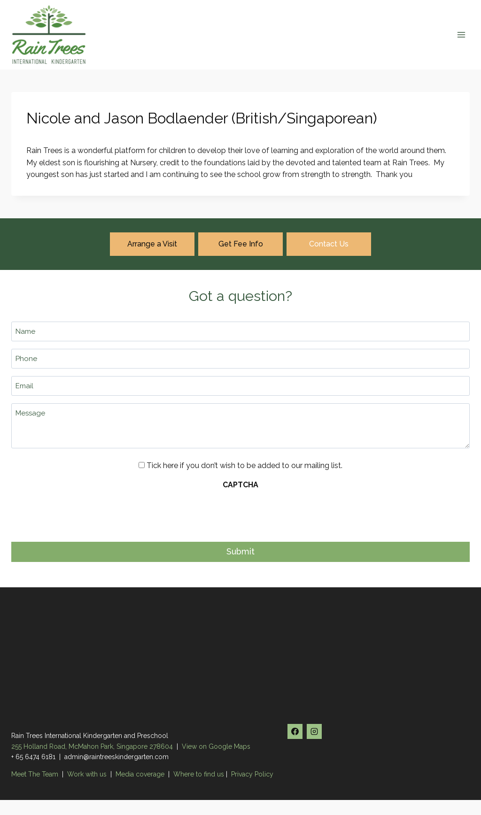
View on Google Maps (216, 746)
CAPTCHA (240, 484)
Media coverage (140, 774)
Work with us (87, 774)
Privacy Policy (252, 774)
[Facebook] (295, 731)
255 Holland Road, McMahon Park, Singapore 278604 (92, 746)
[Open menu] (461, 34)
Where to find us (198, 774)
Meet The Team (35, 774)
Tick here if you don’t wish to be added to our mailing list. (244, 465)
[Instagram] (314, 731)
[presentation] (82, 513)
